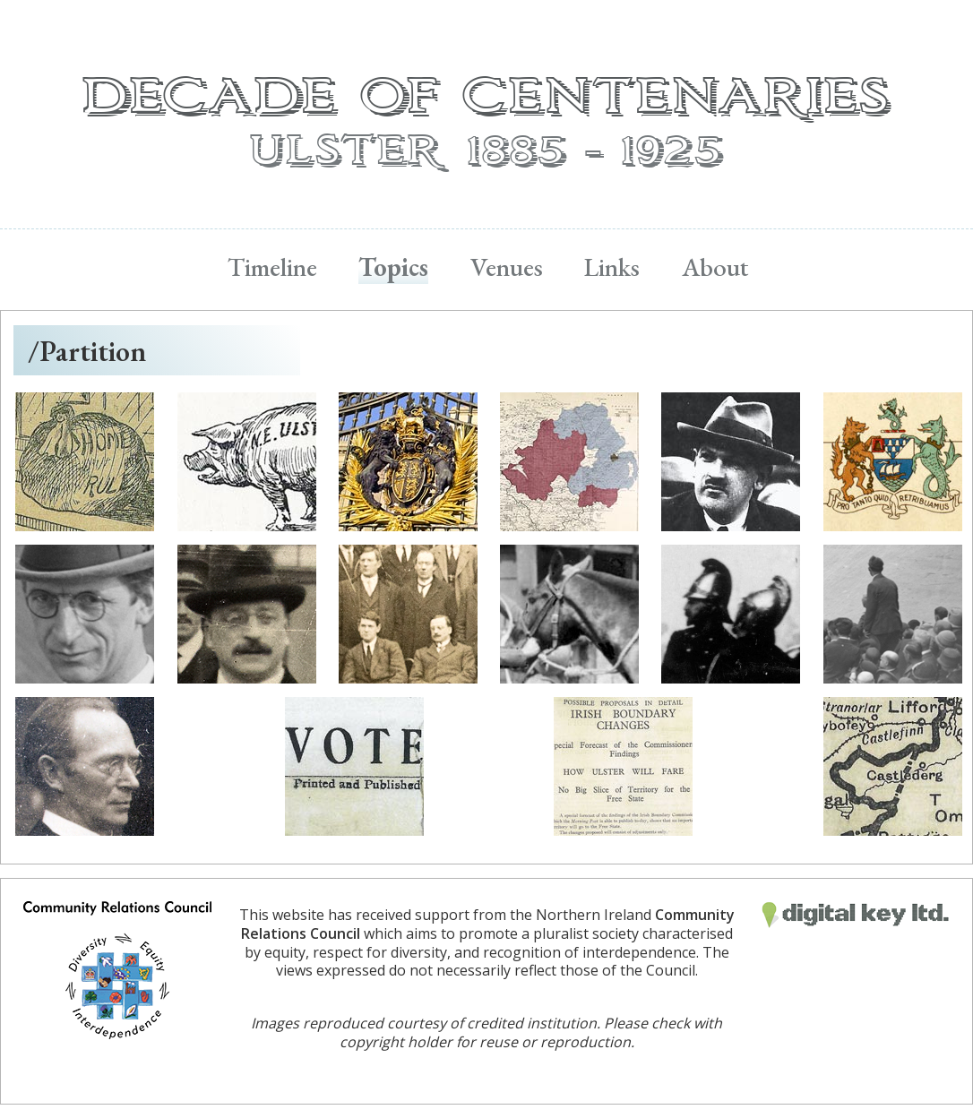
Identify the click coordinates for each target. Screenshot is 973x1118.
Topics (393, 267)
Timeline (272, 267)
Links (612, 267)
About (715, 267)
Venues (506, 267)
